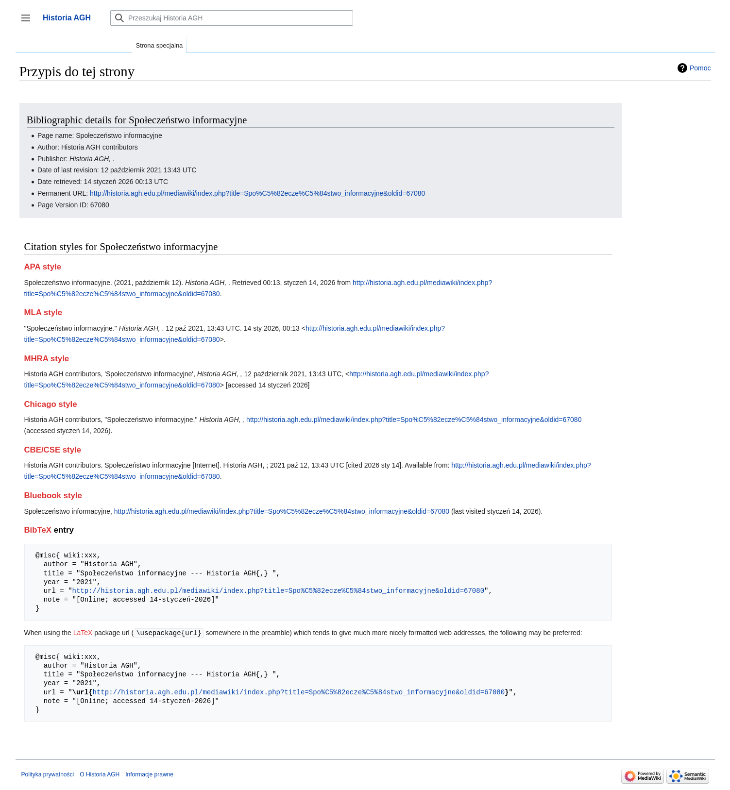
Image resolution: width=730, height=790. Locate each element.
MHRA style (46, 358)
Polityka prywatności (47, 774)
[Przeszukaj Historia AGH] (231, 18)
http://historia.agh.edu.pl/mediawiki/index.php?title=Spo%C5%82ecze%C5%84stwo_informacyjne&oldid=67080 (257, 193)
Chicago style (50, 404)
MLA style (43, 312)
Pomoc (700, 68)
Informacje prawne (149, 774)
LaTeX (83, 633)
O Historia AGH (99, 774)
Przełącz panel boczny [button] (29, 22)
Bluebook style (53, 495)
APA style (42, 266)
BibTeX (38, 530)
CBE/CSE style (53, 449)
